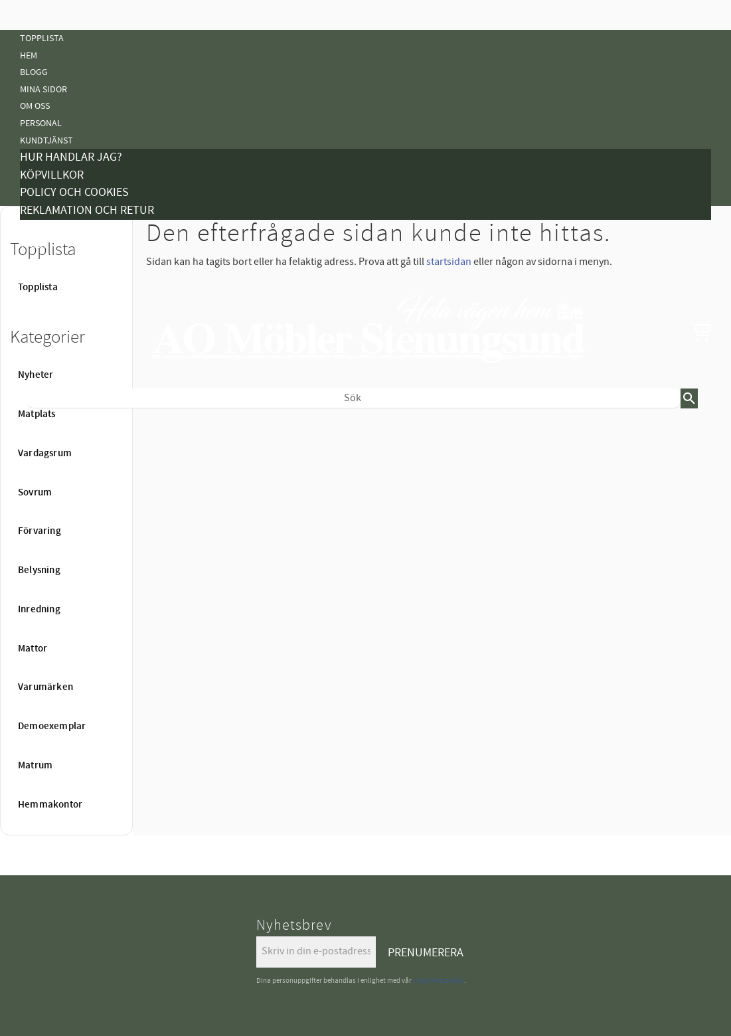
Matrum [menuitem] (35, 765)
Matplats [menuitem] (37, 414)
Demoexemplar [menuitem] (52, 726)
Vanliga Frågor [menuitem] (54, 262)
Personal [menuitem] (41, 123)
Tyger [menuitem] (33, 244)
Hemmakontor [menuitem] (50, 805)
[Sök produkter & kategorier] (354, 398)
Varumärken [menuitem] (45, 687)
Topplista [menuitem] (42, 38)
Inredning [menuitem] (39, 609)
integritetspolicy (438, 981)
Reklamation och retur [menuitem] (87, 210)
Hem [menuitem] (28, 55)
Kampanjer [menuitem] (44, 228)
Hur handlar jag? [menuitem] (71, 157)
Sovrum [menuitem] (35, 492)
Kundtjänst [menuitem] (46, 140)
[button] (701, 331)
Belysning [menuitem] (42, 515)
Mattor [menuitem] (36, 549)
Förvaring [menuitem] (39, 531)
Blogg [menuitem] (34, 72)
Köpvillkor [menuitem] (52, 175)
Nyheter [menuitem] (38, 430)
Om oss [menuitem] (35, 106)
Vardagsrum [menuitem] (45, 453)
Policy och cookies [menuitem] (74, 192)
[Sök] (689, 398)
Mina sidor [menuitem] (43, 89)
